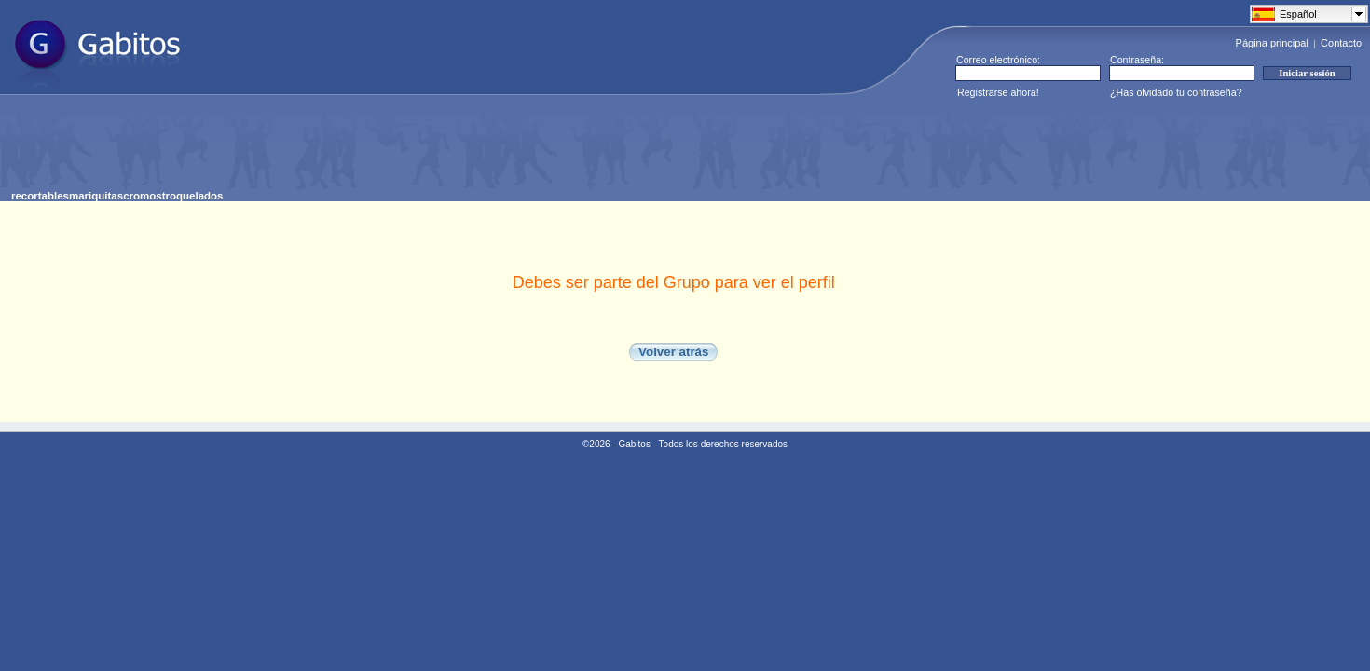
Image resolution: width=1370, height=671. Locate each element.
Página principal (1272, 42)
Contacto (1341, 42)
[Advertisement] (350, 148)
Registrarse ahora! (998, 92)
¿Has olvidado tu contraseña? (1176, 92)
